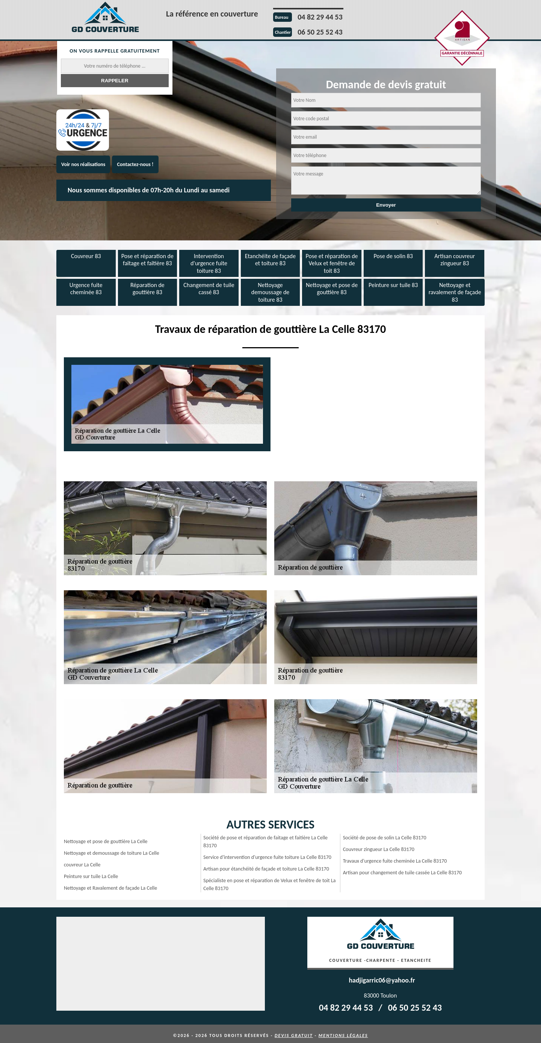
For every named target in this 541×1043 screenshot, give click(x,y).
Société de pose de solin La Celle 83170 (384, 834)
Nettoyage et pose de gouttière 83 (332, 286)
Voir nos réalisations (83, 164)
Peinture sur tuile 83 (393, 282)
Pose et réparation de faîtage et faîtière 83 (147, 259)
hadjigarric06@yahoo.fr (382, 977)
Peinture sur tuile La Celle (91, 873)
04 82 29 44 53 (320, 16)
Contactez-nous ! (135, 164)
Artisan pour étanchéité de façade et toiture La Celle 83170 (266, 865)
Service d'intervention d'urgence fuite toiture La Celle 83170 (267, 854)
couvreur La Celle (82, 861)
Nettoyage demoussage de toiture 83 (270, 290)
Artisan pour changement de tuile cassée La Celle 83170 (402, 869)
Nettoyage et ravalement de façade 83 (455, 290)
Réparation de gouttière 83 (147, 286)
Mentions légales (343, 1032)
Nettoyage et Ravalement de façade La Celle (110, 884)
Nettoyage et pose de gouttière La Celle (106, 838)
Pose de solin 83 (393, 255)
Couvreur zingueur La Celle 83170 (378, 846)
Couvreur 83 (86, 255)
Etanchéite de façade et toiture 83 (270, 259)
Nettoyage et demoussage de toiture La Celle (111, 849)
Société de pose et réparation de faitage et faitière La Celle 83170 (265, 838)
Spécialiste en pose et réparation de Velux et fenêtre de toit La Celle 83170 (269, 881)
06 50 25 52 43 (320, 31)
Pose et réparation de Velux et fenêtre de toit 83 (332, 262)
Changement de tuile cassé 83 (208, 286)
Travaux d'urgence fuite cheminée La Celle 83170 (395, 857)
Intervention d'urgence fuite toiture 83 (208, 262)
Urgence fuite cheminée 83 (86, 286)
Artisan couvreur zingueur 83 (454, 259)
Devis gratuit (294, 1032)
